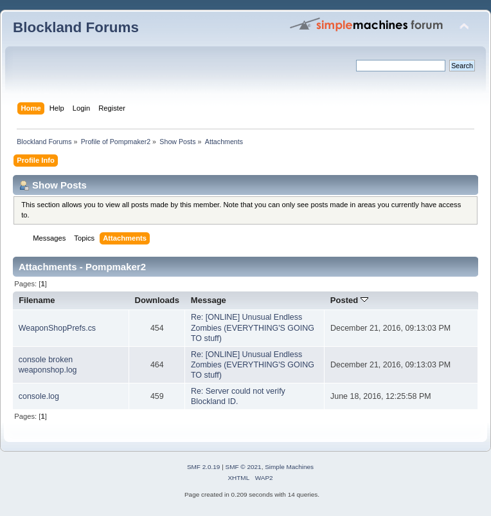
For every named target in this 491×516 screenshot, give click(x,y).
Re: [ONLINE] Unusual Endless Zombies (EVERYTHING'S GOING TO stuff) (252, 327)
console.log (39, 396)
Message (208, 300)
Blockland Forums (76, 27)
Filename (37, 300)
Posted (349, 300)
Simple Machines (289, 466)
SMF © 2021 (244, 466)
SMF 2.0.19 (203, 466)
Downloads (157, 300)
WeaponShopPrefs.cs (57, 328)
